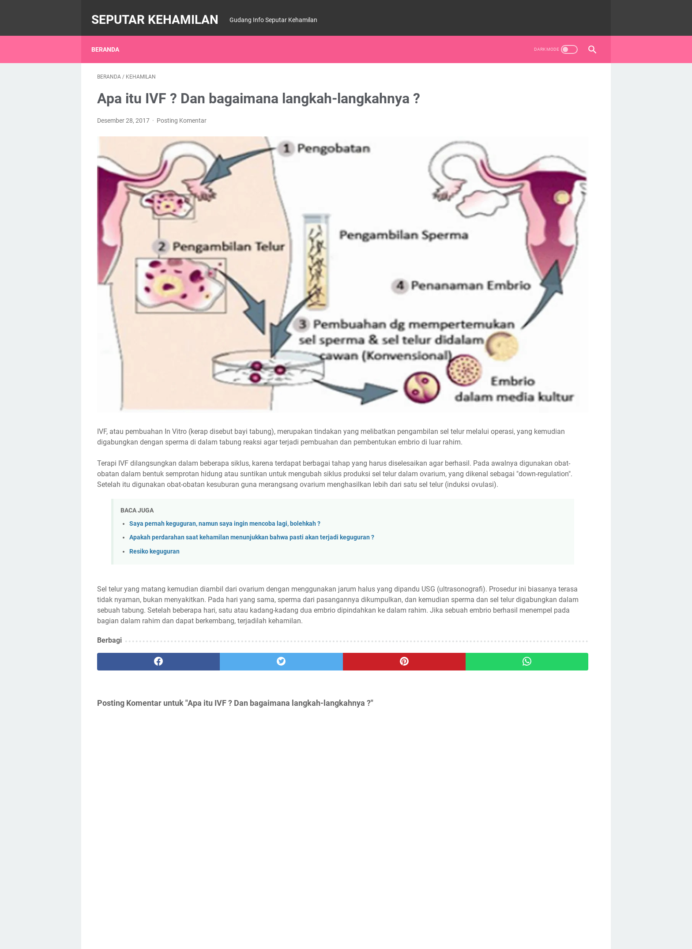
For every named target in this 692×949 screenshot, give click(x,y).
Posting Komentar (182, 112)
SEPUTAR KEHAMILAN (160, 10)
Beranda (111, 34)
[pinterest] (305, 617)
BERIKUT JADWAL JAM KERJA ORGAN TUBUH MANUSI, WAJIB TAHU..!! (520, 377)
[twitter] (222, 617)
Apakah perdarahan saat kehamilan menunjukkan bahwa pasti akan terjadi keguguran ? (251, 472)
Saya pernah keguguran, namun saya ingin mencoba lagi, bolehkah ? (224, 458)
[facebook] (139, 617)
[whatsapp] (389, 617)
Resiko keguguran (154, 486)
